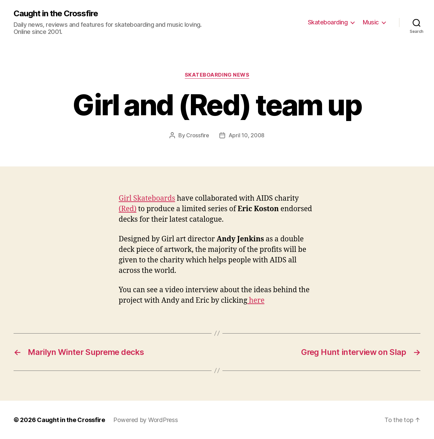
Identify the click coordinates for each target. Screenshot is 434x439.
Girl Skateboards (147, 198)
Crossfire (197, 135)
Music (371, 22)
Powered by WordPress (145, 419)
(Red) (127, 209)
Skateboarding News (217, 75)
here (255, 300)
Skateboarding (328, 22)
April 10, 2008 (246, 135)
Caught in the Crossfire (56, 13)
